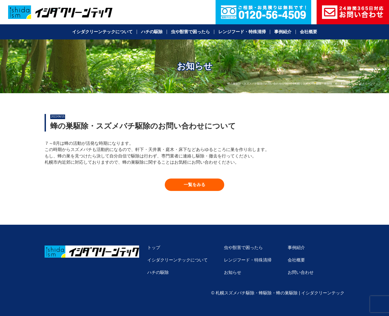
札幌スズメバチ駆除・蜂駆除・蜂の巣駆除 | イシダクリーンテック (280, 293)
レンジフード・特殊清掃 (242, 32)
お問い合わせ (301, 272)
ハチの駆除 (152, 32)
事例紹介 (282, 32)
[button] (194, 185)
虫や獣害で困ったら (190, 32)
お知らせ (232, 272)
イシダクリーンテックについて (102, 32)
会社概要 (308, 32)
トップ (153, 247)
